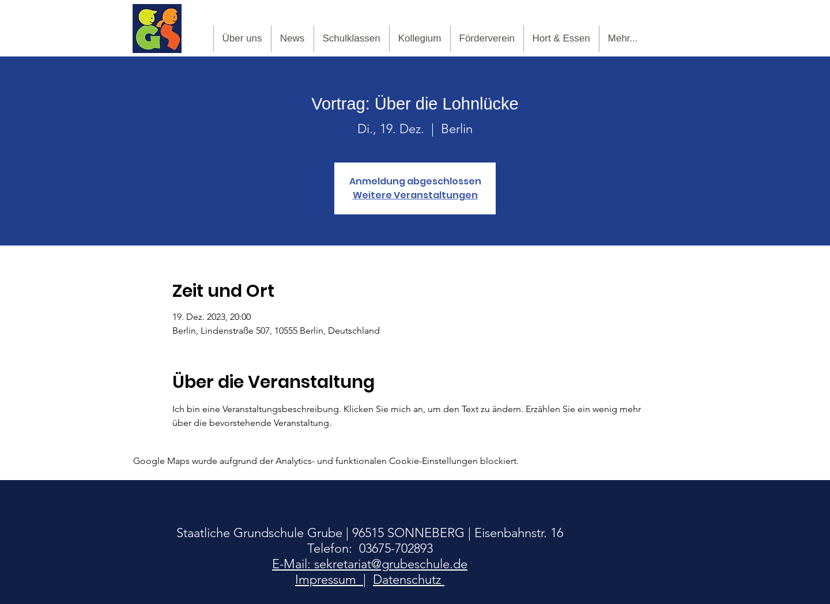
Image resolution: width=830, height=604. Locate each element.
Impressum (329, 579)
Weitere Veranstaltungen (415, 195)
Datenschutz (408, 579)
